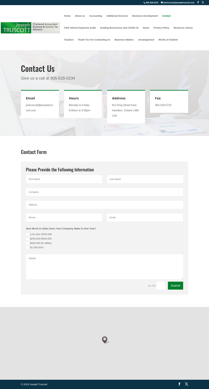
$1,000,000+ (35, 247)
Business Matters (124, 40)
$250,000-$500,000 (39, 238)
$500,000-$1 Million (39, 243)
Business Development (145, 16)
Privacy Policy (161, 28)
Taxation (69, 40)
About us (80, 16)
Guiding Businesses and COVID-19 (119, 28)
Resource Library (183, 28)
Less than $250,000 (39, 234)
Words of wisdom (168, 40)
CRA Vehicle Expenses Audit (80, 28)
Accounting (95, 16)
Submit (175, 285)
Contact (166, 16)
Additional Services (117, 16)
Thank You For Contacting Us (94, 40)
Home (67, 16)
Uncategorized (146, 40)
